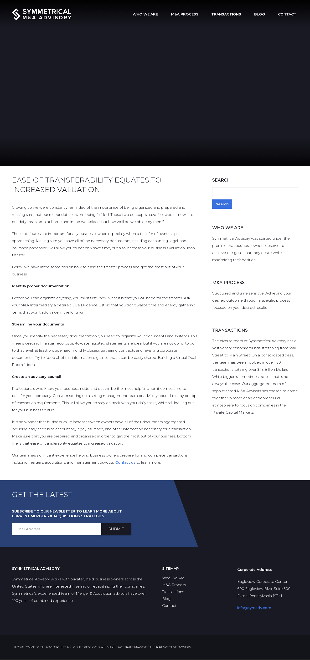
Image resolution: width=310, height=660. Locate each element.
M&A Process (197, 14)
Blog (264, 14)
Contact (289, 14)
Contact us (125, 463)
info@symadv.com (254, 608)
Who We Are (161, 14)
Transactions (235, 14)
